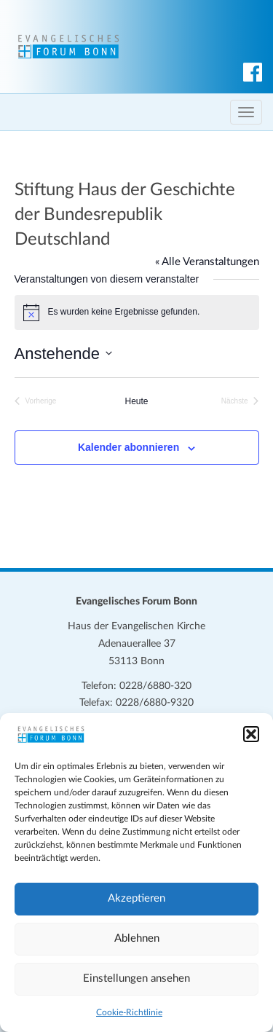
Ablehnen (136, 938)
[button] (251, 734)
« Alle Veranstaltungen (207, 261)
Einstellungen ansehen (136, 978)
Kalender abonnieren (128, 447)
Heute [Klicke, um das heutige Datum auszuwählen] (136, 401)
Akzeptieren (136, 898)
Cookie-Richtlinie (129, 1012)
